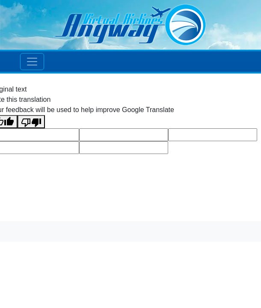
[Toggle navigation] (32, 61)
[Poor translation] (31, 121)
